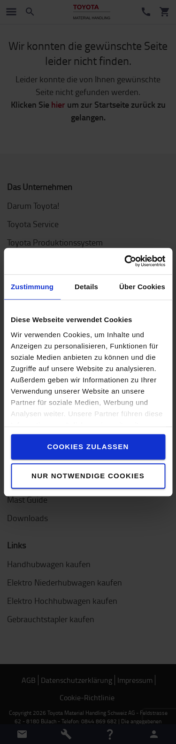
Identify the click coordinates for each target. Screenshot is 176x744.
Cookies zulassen (88, 447)
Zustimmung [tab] (32, 287)
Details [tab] (86, 287)
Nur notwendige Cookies (88, 476)
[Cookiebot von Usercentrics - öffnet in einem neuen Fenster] (125, 261)
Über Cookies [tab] (142, 287)
